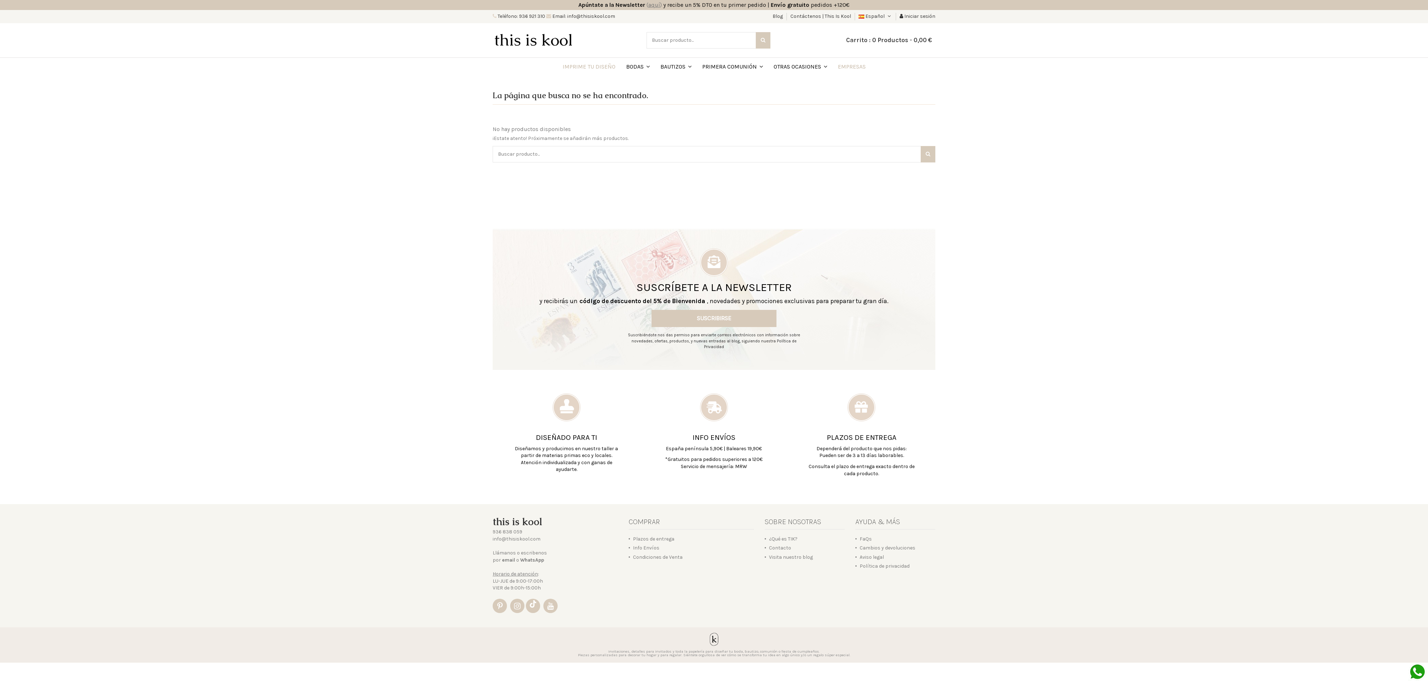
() (654, 4)
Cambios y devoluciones (887, 548)
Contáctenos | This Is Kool (820, 16)
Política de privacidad (885, 566)
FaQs (866, 539)
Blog (778, 16)
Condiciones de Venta (658, 557)
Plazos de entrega (653, 539)
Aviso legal (872, 557)
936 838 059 (507, 532)
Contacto (780, 548)
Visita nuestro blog (791, 557)
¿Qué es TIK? (783, 539)
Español (875, 16)
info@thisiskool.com (516, 539)
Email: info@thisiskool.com (583, 16)
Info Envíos (646, 548)
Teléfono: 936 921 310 (521, 16)
